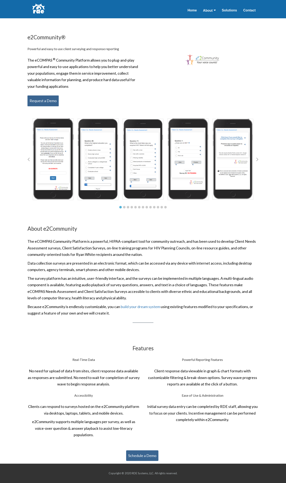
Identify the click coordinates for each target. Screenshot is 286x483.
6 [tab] (139, 207)
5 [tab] (135, 207)
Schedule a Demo (142, 455)
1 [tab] (120, 207)
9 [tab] (150, 207)
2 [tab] (124, 207)
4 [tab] (132, 207)
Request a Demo (43, 100)
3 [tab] (128, 207)
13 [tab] (165, 207)
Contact (249, 10)
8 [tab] (146, 207)
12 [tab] (161, 207)
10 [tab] (154, 207)
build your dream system (141, 306)
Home (192, 10)
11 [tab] (158, 207)
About (208, 10)
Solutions (229, 10)
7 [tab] (143, 207)
